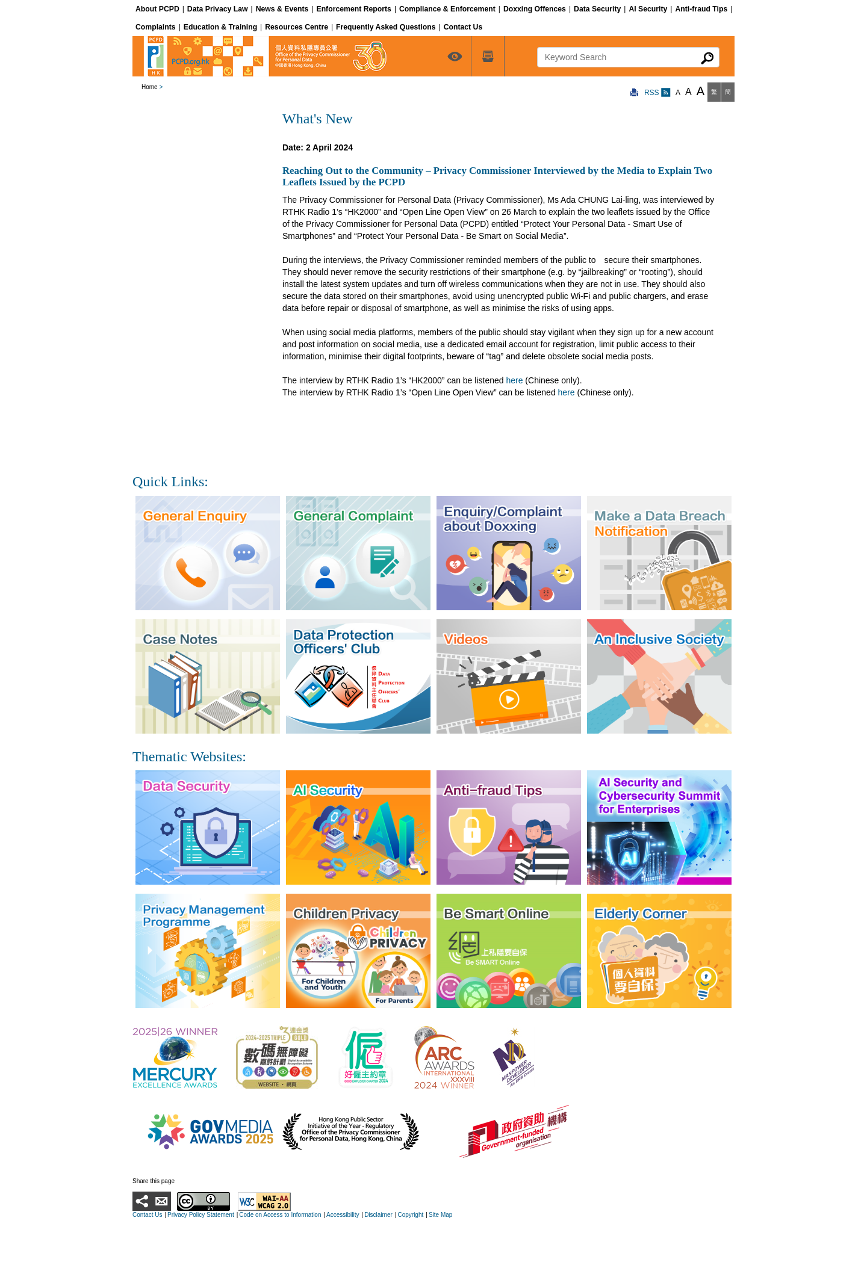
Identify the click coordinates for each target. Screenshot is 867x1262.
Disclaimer (378, 1214)
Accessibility (342, 1214)
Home (149, 87)
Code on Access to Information (280, 1214)
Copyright (410, 1214)
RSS (657, 92)
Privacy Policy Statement (200, 1214)
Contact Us (147, 1214)
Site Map (440, 1214)
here (514, 380)
